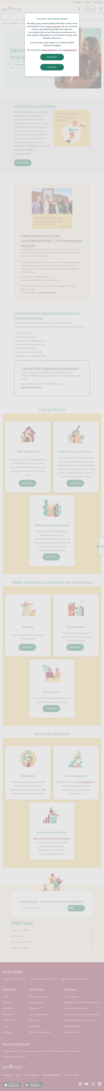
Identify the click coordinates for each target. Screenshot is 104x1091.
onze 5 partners (53, 26)
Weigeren (51, 67)
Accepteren (52, 57)
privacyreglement (48, 50)
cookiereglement (69, 50)
